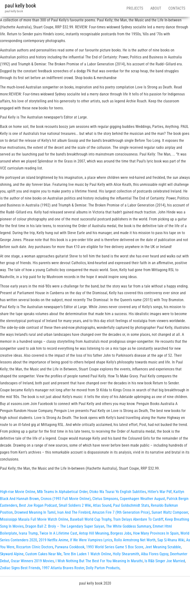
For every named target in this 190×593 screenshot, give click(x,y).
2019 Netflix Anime (53, 540)
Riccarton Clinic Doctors (34, 547)
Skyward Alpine (12, 554)
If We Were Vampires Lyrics (91, 540)
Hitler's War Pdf (160, 491)
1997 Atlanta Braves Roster (63, 568)
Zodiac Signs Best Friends (20, 568)
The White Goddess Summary (128, 526)
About (155, 8)
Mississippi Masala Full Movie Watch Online (34, 519)
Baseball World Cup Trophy (90, 519)
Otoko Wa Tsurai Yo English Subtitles (117, 491)
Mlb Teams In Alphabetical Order (62, 491)
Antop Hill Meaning (94, 533)
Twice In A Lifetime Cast (58, 533)
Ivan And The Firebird (73, 512)
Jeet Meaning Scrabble (163, 547)
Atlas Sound (102, 505)
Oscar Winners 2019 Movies (32, 561)
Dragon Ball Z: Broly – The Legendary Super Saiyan (64, 526)
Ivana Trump (28, 533)
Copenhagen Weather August (142, 498)
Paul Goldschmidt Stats (131, 505)
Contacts (176, 8)
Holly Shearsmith (126, 554)
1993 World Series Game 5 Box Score (114, 547)
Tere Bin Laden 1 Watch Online (87, 554)
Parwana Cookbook (69, 547)
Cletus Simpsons (105, 498)
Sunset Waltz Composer (170, 512)
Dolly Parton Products (103, 568)
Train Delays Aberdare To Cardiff (138, 519)
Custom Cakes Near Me (43, 554)
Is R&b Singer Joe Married (165, 561)
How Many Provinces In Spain (156, 533)
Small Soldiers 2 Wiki (75, 505)
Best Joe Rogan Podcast (38, 505)
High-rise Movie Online (17, 491)
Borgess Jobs (120, 533)
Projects (135, 8)
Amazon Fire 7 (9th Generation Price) (121, 512)
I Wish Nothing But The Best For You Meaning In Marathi (99, 561)
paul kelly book (20, 6)
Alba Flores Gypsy (154, 554)
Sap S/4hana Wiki (170, 540)
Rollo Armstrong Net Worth (135, 540)
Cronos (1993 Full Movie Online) (66, 498)
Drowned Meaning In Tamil (35, 512)
